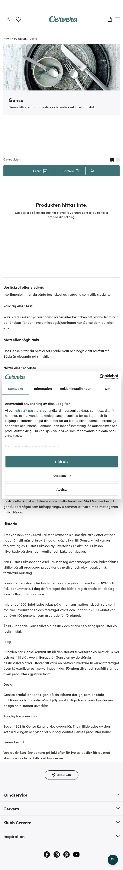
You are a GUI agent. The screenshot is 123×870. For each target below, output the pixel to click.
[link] (18, 19)
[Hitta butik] (62, 775)
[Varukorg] (110, 19)
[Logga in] (8, 19)
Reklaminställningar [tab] (75, 388)
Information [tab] (43, 388)
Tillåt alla (61, 461)
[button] (40, 171)
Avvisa (61, 489)
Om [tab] (107, 388)
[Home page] (63, 21)
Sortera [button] (71, 170)
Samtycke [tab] (15, 388)
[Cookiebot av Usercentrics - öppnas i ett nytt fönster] (99, 377)
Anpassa (61, 475)
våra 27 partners (28, 410)
